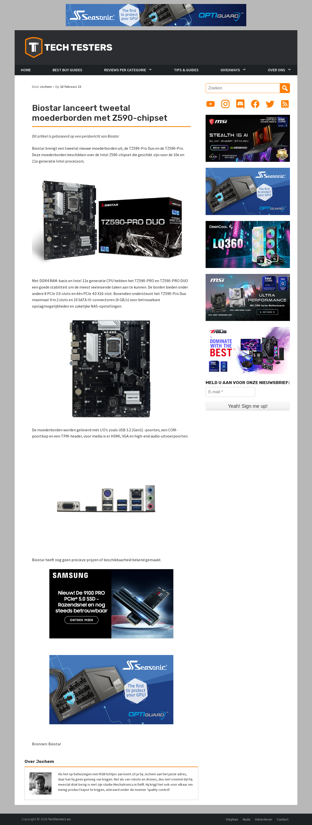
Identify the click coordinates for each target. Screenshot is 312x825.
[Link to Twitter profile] (270, 104)
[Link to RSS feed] (285, 104)
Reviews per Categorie (125, 69)
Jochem (46, 87)
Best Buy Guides (67, 69)
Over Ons (276, 69)
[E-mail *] (230, 392)
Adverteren (263, 819)
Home (26, 69)
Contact (282, 819)
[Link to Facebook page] (255, 104)
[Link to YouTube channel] (211, 104)
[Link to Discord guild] (240, 104)
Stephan (232, 819)
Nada (246, 819)
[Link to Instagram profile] (225, 104)
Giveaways (230, 69)
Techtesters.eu (59, 819)
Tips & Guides (186, 69)
